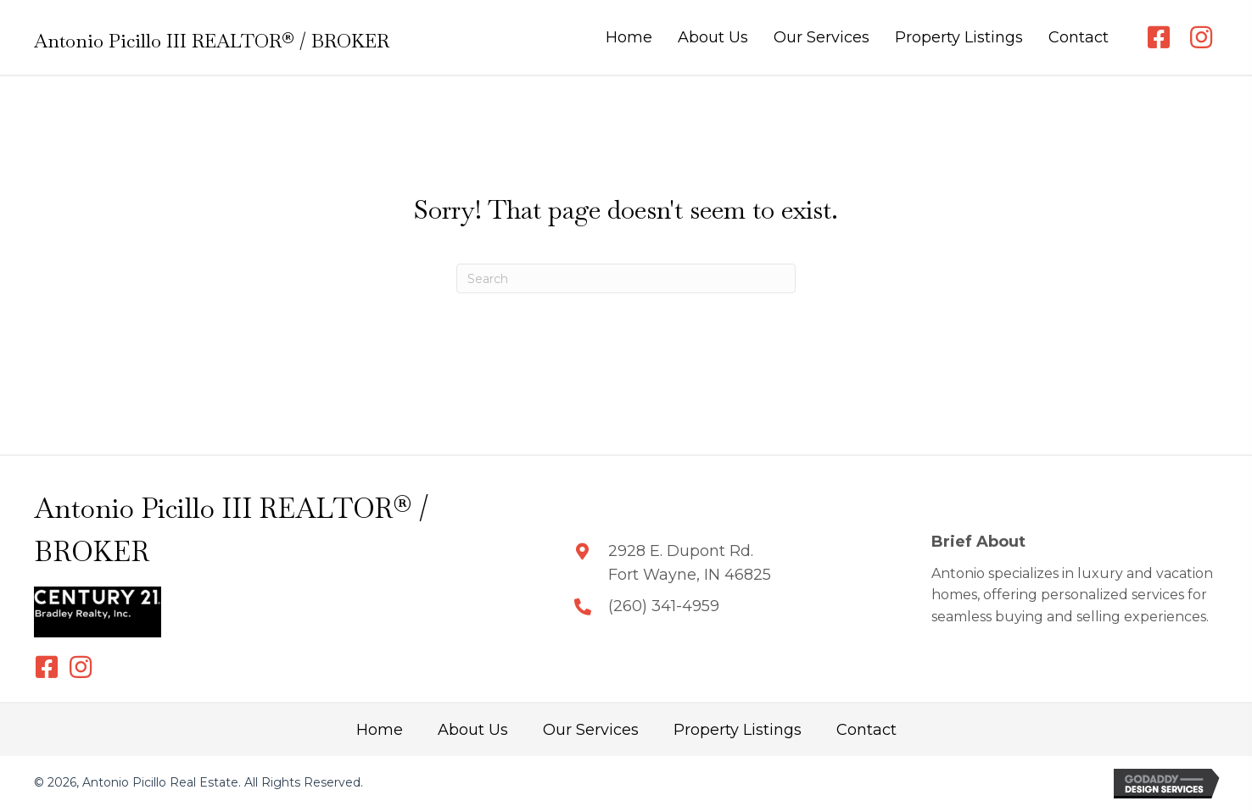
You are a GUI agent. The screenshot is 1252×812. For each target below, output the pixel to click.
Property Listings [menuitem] (738, 729)
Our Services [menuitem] (591, 729)
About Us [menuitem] (473, 729)
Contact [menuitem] (866, 729)
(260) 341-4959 (663, 606)
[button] (1159, 37)
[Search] (626, 278)
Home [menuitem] (379, 729)
